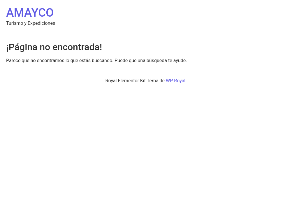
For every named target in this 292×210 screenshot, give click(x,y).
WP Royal (175, 80)
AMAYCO (30, 13)
